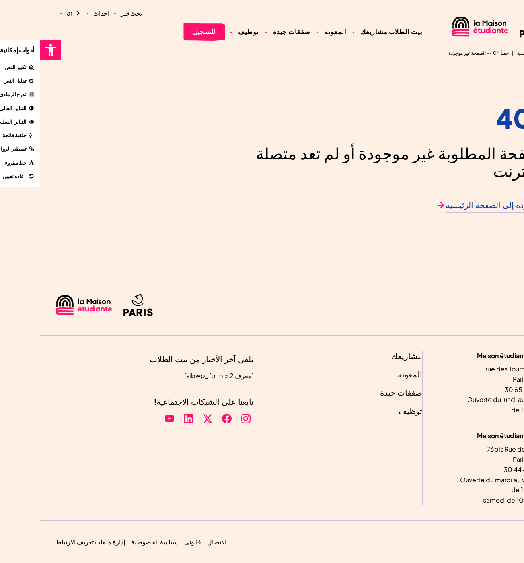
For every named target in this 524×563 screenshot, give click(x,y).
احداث (61, 13)
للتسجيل (164, 31)
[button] (10, 50)
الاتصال (176, 542)
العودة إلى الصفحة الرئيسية (450, 206)
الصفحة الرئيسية (493, 53)
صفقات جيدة (251, 31)
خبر (85, 13)
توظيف (208, 31)
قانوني (152, 542)
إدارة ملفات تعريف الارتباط (50, 542)
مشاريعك (333, 31)
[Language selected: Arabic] (34, 13)
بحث (96, 13)
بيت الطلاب (365, 31)
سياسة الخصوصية (114, 542)
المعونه (295, 31)
